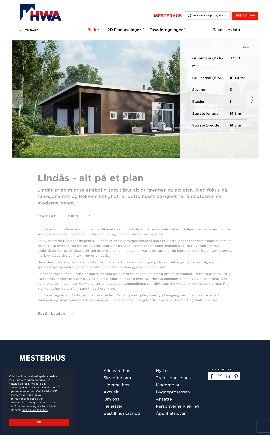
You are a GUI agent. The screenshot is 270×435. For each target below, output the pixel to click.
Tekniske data (226, 30)
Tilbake (29, 30)
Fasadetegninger (167, 29)
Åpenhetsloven (171, 413)
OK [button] (39, 422)
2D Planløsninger (125, 29)
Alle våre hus (117, 370)
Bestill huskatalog (122, 413)
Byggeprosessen (173, 392)
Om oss (111, 399)
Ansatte (164, 399)
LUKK (245, 47)
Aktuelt (111, 392)
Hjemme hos (116, 385)
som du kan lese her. (35, 410)
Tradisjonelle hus (173, 377)
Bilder (94, 29)
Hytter (162, 370)
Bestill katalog (51, 315)
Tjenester (113, 406)
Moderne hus (169, 385)
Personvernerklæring (177, 406)
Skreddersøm (117, 377)
